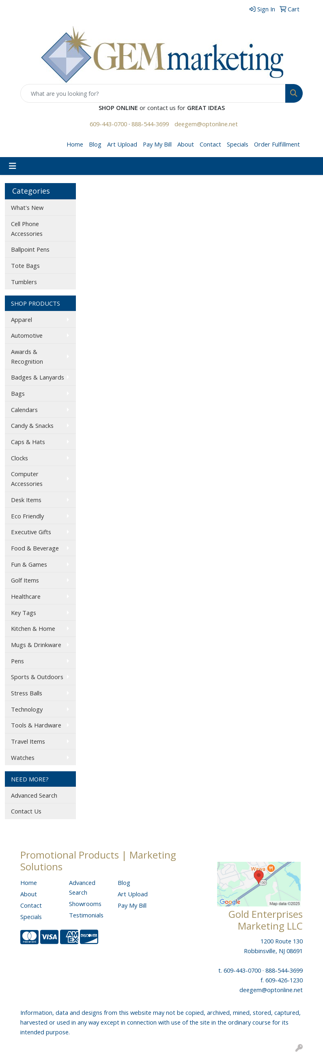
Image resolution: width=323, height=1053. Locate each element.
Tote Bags (25, 265)
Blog (95, 144)
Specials (237, 144)
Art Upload (122, 144)
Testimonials (86, 915)
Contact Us (26, 811)
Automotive (27, 335)
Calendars (24, 410)
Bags (18, 393)
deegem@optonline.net (206, 124)
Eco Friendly (27, 516)
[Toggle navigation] (12, 166)
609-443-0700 (108, 124)
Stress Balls (26, 693)
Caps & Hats (28, 442)
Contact (210, 144)
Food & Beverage (35, 548)
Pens (17, 661)
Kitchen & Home (33, 628)
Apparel (21, 319)
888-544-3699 (150, 124)
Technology (27, 709)
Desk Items (26, 500)
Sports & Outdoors (37, 677)
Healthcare (26, 596)
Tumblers (24, 282)
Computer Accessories (27, 479)
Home (75, 144)
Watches (22, 757)
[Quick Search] (153, 93)
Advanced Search (34, 795)
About (185, 144)
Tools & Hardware (36, 725)
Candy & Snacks (32, 425)
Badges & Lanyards (37, 377)
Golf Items (25, 580)
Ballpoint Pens (30, 249)
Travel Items (28, 741)
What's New (27, 207)
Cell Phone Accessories (27, 228)
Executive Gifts (31, 532)
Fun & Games (29, 564)
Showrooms (85, 904)
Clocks (19, 458)
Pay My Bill (157, 144)
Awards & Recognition (27, 356)
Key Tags (23, 612)
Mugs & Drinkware (36, 645)
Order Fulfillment (277, 144)
